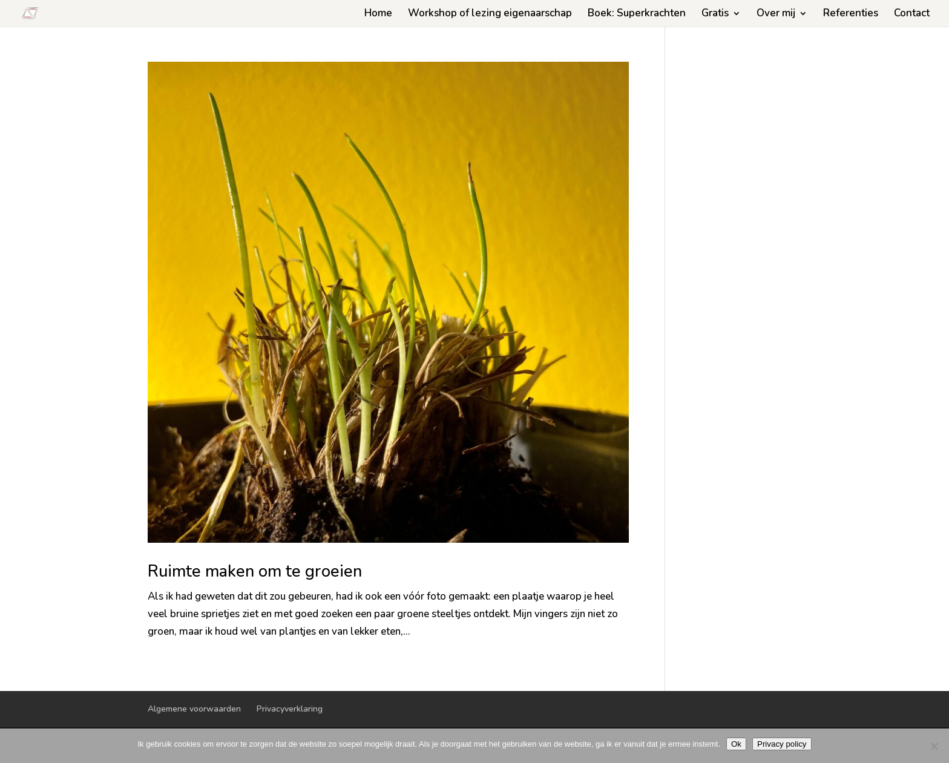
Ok (736, 743)
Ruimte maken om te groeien (255, 571)
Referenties (850, 14)
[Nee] (934, 746)
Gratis (715, 14)
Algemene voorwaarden (194, 709)
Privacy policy (781, 743)
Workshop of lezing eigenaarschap (490, 14)
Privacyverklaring (290, 709)
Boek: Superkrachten (637, 14)
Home (378, 14)
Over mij (776, 14)
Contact (912, 14)
